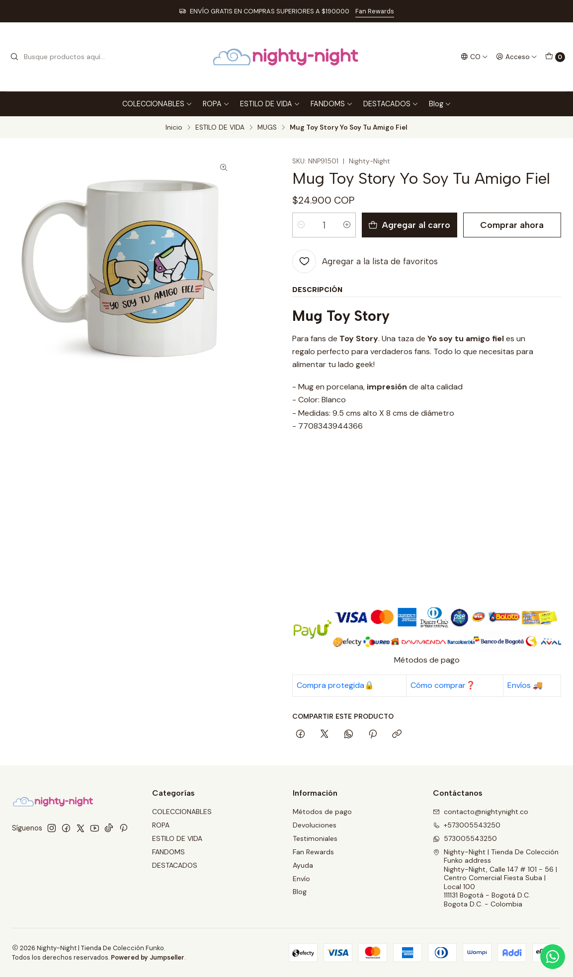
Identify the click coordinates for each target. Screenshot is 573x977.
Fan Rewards (374, 11)
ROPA (216, 103)
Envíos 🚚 (525, 685)
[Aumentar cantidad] (346, 225)
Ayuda (303, 865)
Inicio (173, 127)
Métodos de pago (322, 811)
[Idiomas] (474, 57)
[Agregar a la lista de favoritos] (365, 261)
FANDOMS (332, 103)
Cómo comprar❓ (443, 685)
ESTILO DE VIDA (270, 103)
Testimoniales (315, 838)
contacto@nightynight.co (480, 811)
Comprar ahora (512, 225)
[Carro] (555, 57)
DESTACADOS (390, 103)
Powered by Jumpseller (147, 957)
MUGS (267, 127)
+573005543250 (466, 825)
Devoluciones (314, 825)
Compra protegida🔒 (335, 685)
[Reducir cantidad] (301, 225)
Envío (301, 878)
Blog (440, 103)
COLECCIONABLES (157, 103)
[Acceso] (516, 57)
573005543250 (465, 838)
